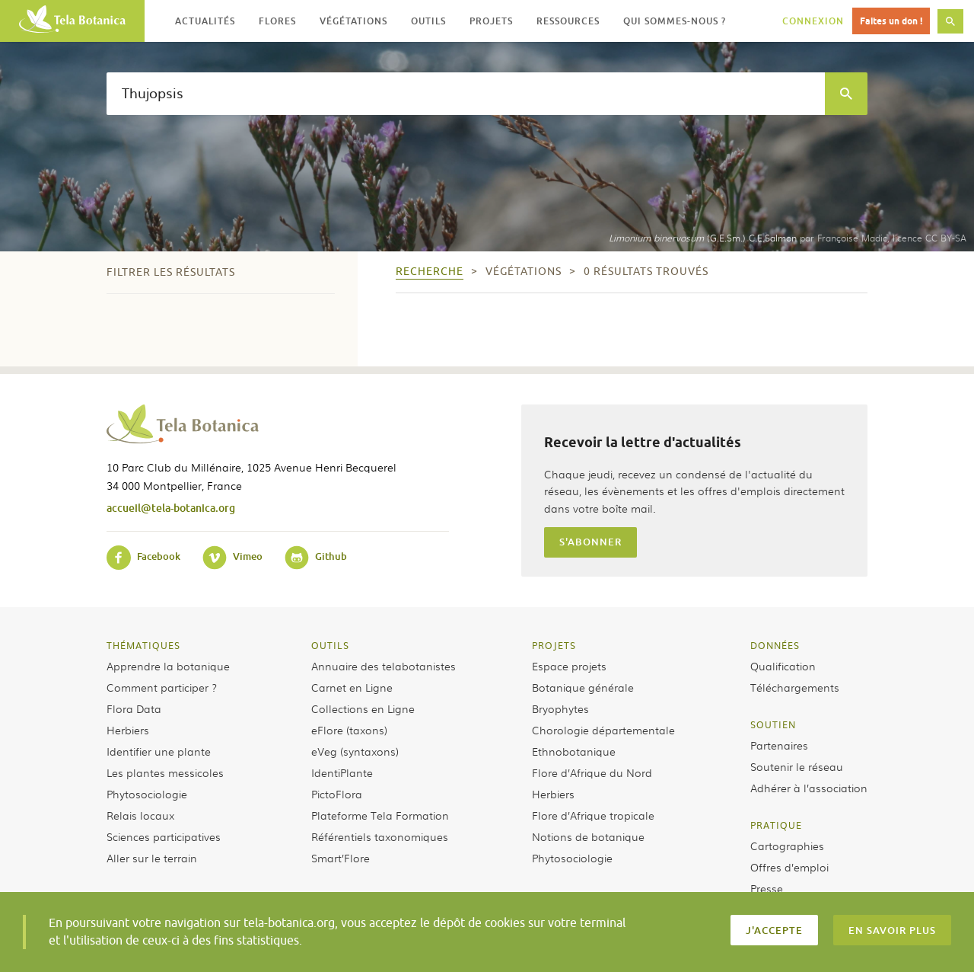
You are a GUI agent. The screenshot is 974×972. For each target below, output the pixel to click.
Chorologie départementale (603, 729)
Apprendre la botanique (168, 665)
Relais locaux (140, 815)
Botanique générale (583, 687)
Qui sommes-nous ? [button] (674, 21)
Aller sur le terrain (152, 857)
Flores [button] (277, 21)
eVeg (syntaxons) (355, 751)
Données (775, 645)
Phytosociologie (147, 793)
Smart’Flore (340, 857)
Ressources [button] (568, 21)
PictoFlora (336, 793)
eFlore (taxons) (349, 729)
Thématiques (143, 645)
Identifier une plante (159, 751)
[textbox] (466, 93)
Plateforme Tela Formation (380, 815)
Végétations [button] (353, 21)
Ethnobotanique (574, 751)
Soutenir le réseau (796, 766)
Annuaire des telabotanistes (383, 665)
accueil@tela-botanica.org (171, 507)
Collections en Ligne (363, 708)
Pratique (776, 825)
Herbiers (128, 729)
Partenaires (779, 745)
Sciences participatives (164, 836)
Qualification (783, 665)
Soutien (773, 724)
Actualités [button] (205, 21)
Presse (766, 888)
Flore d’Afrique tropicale (593, 815)
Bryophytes (560, 708)
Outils (330, 645)
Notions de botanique (588, 836)
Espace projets (569, 665)
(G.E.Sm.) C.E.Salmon (703, 238)
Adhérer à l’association (808, 787)
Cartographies (787, 845)
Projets (554, 645)
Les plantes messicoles (165, 772)
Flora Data (134, 708)
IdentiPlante (342, 772)
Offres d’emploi (789, 866)
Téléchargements (794, 687)
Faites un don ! (891, 21)
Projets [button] (491, 21)
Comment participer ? (162, 687)
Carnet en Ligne (352, 687)
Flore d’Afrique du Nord (592, 772)
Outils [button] (428, 21)
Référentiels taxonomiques (379, 836)
